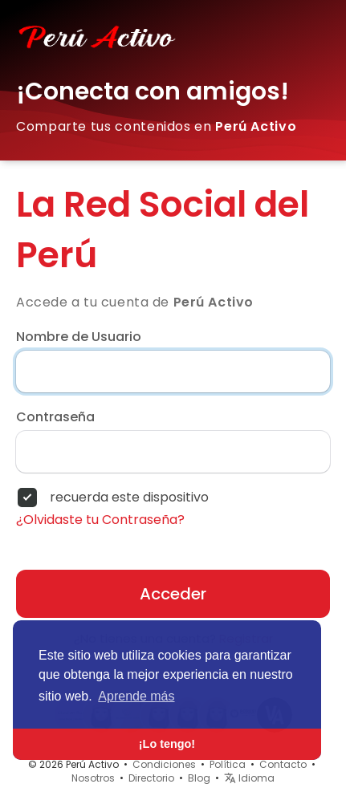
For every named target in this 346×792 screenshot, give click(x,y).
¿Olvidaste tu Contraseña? (100, 520)
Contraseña (55, 417)
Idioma (249, 778)
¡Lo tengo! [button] (167, 743)
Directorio (151, 778)
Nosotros (93, 778)
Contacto (283, 764)
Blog (199, 778)
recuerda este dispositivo (129, 497)
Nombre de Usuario (78, 337)
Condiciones (164, 764)
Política (228, 764)
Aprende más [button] (136, 696)
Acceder (173, 594)
